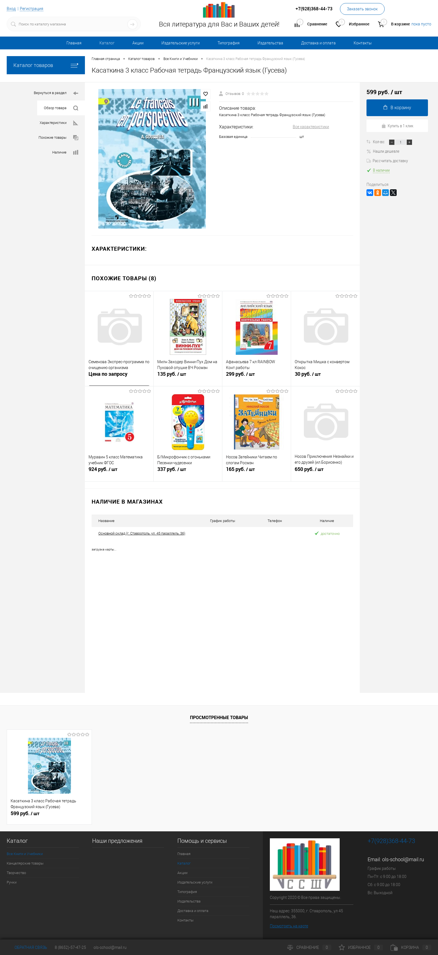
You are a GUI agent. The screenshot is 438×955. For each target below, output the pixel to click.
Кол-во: (379, 141)
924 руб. (119, 472)
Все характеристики (311, 127)
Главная (74, 43)
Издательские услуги (180, 43)
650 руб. (325, 472)
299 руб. (256, 377)
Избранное (361, 947)
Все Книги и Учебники (25, 853)
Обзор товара (61, 108)
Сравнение (309, 947)
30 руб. (325, 377)
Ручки (11, 882)
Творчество (16, 872)
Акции (138, 43)
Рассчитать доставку (387, 160)
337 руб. (187, 472)
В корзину (397, 107)
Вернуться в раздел (56, 93)
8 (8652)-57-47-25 (70, 947)
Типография (229, 43)
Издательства (270, 43)
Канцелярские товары (25, 863)
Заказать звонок (362, 9)
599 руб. (25, 813)
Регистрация (31, 8)
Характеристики (59, 123)
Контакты (363, 43)
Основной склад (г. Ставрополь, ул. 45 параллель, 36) (141, 533)
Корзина (411, 947)
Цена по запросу (108, 375)
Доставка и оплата (318, 43)
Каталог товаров (45, 65)
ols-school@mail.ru (403, 859)
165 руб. (256, 472)
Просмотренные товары (219, 717)
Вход (11, 8)
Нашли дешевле (382, 151)
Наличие (65, 152)
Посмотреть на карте (289, 925)
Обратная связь (27, 947)
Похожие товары (58, 137)
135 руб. (187, 377)
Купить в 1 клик (397, 125)
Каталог (107, 43)
